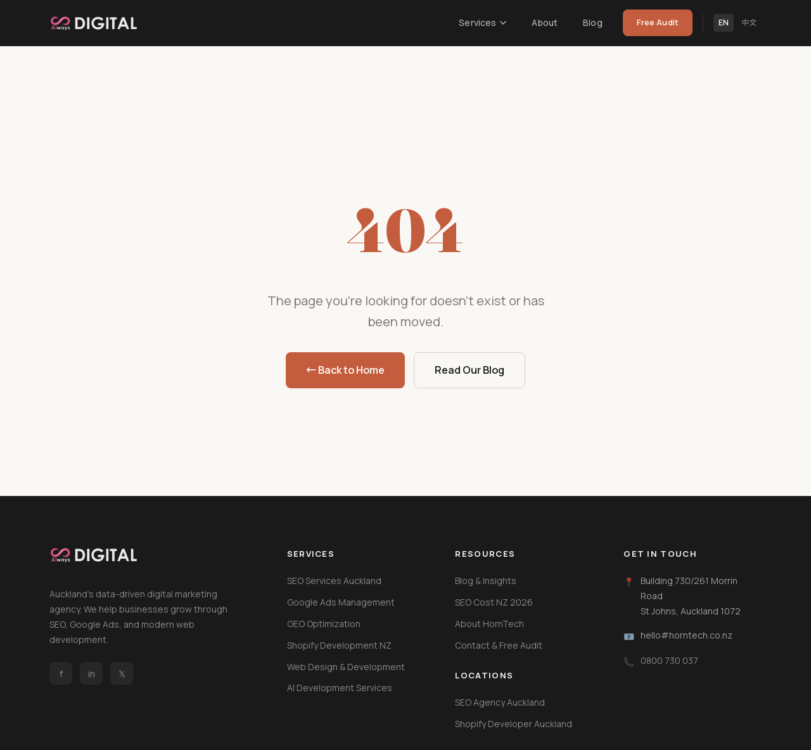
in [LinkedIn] (91, 674)
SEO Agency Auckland (500, 702)
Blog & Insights (485, 581)
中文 (749, 22)
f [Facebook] (61, 674)
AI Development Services (339, 688)
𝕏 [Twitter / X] (121, 674)
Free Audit (658, 22)
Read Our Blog (469, 370)
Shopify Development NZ (339, 645)
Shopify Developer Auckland (513, 724)
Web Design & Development (346, 667)
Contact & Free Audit (498, 645)
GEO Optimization (324, 624)
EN (723, 22)
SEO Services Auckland (334, 581)
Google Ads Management (341, 602)
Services (482, 22)
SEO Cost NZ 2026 (494, 602)
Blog (593, 22)
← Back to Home (345, 370)
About (545, 22)
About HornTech (489, 624)
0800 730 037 (669, 660)
